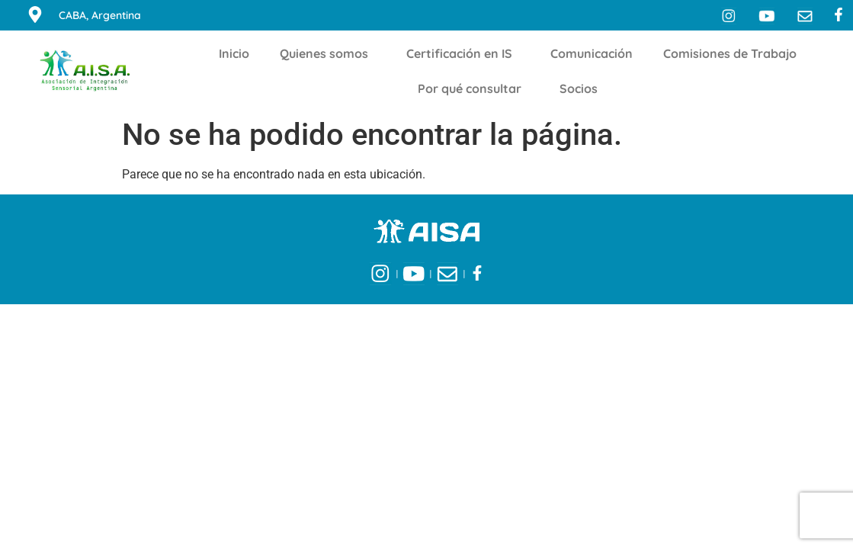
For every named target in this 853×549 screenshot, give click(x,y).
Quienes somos (328, 53)
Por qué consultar (473, 88)
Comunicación (591, 53)
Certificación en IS (463, 53)
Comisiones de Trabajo (733, 53)
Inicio (234, 53)
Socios (582, 88)
